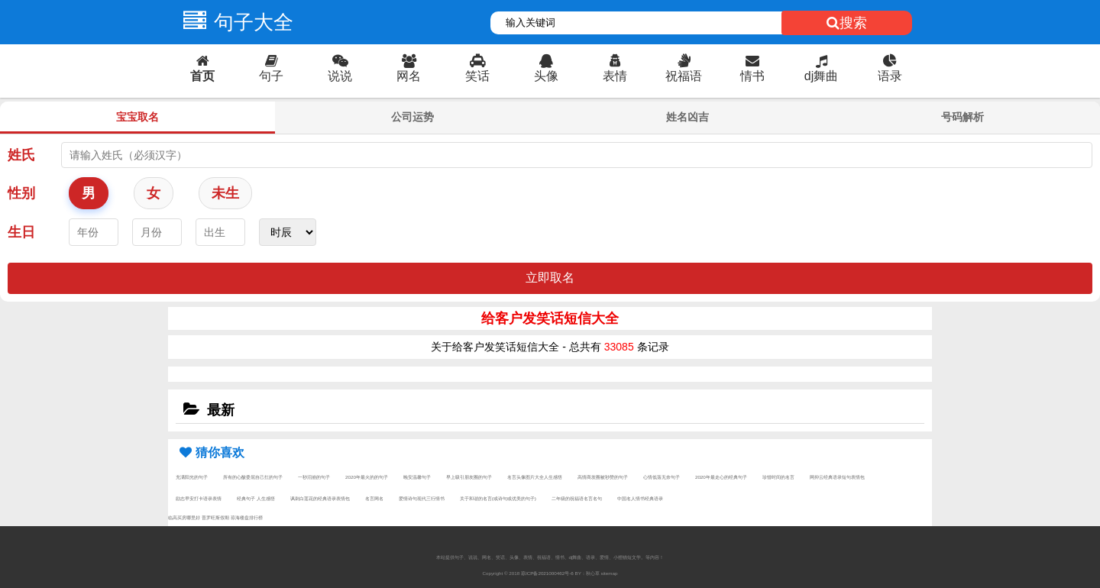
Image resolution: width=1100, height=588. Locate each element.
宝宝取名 (137, 117)
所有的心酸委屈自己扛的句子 (253, 477)
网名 (408, 68)
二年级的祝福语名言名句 (577, 498)
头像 (546, 68)
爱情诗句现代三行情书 (422, 498)
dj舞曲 (821, 68)
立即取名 (550, 277)
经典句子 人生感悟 (256, 498)
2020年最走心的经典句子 (721, 477)
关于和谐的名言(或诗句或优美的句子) (498, 498)
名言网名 (374, 498)
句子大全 (234, 22)
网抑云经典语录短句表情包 (837, 477)
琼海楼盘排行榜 (247, 517)
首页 (202, 68)
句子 (271, 68)
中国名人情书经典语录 (640, 498)
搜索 (847, 23)
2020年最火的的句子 (366, 477)
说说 (340, 68)
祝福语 (683, 68)
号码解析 (962, 117)
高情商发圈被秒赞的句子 (603, 477)
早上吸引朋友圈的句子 (469, 477)
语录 (890, 68)
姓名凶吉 (687, 117)
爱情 (604, 557)
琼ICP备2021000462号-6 (547, 573)
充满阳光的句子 (192, 477)
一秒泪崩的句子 (314, 477)
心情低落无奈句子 (661, 477)
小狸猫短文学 (627, 557)
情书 (752, 68)
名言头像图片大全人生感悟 (534, 477)
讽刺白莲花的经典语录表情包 (320, 498)
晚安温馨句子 (417, 477)
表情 (615, 68)
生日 (21, 232)
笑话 (477, 68)
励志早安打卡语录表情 (199, 498)
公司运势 (412, 117)
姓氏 (21, 155)
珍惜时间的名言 (778, 477)
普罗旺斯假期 (215, 517)
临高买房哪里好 (184, 517)
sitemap (609, 573)
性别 (21, 193)
